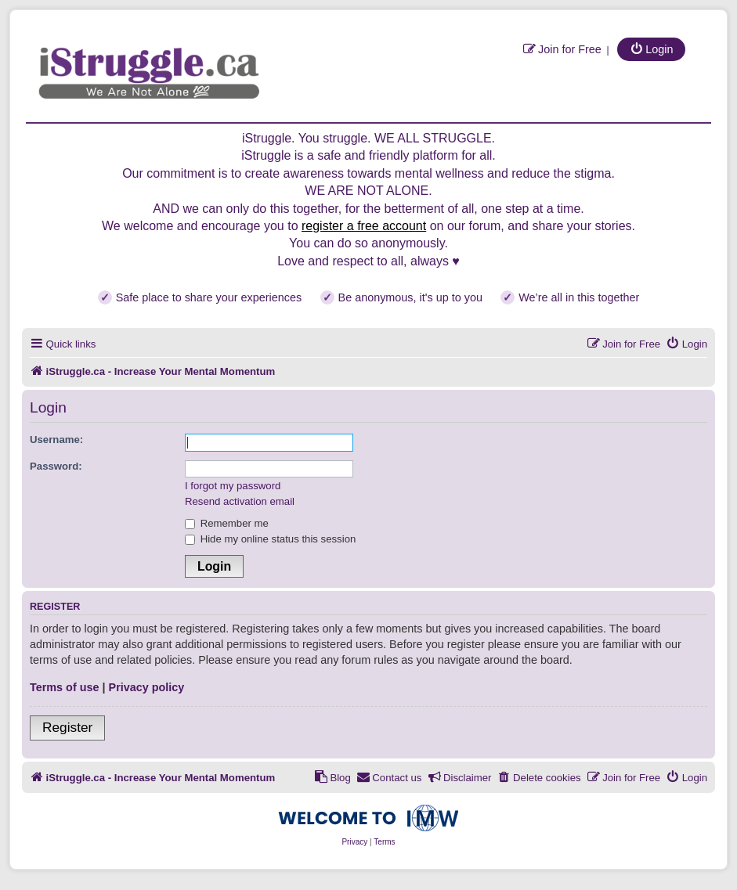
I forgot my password (232, 486)
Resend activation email (239, 501)
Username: (56, 439)
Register (67, 727)
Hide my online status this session (270, 539)
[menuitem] (562, 49)
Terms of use (64, 687)
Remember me (227, 523)
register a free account (364, 225)
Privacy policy (147, 687)
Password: (56, 466)
